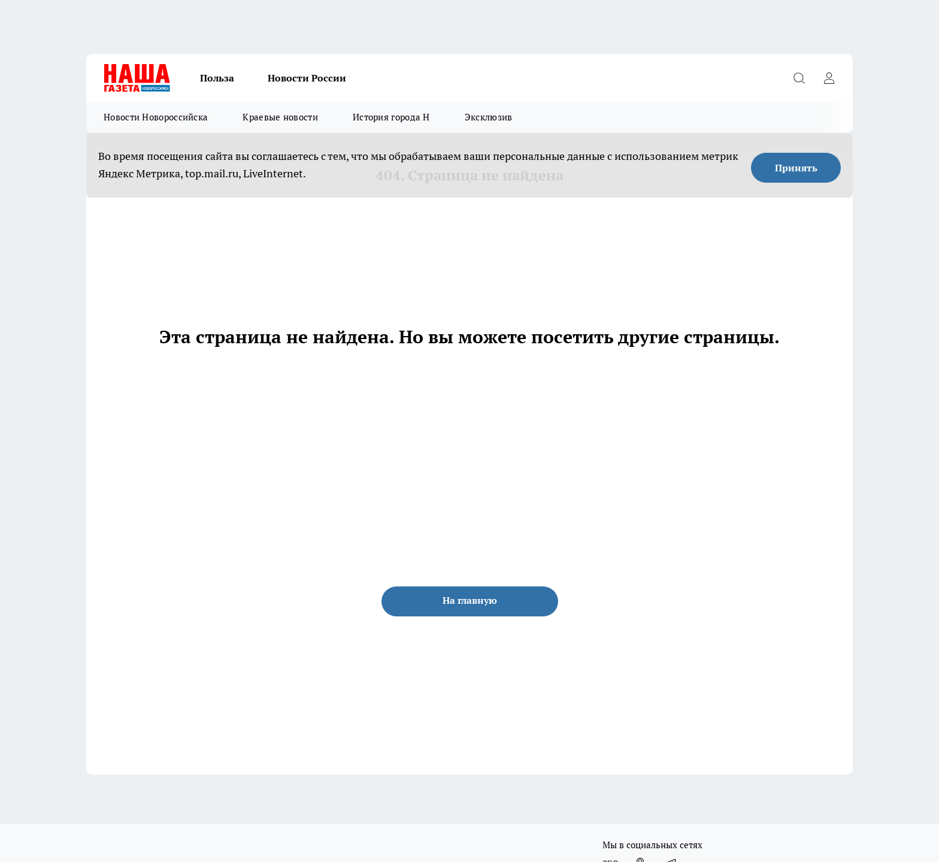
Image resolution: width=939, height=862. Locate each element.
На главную (470, 600)
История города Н (391, 117)
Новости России (307, 78)
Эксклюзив (489, 117)
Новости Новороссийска (156, 117)
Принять (796, 168)
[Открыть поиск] (799, 78)
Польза (217, 78)
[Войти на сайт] (829, 78)
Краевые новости (280, 117)
